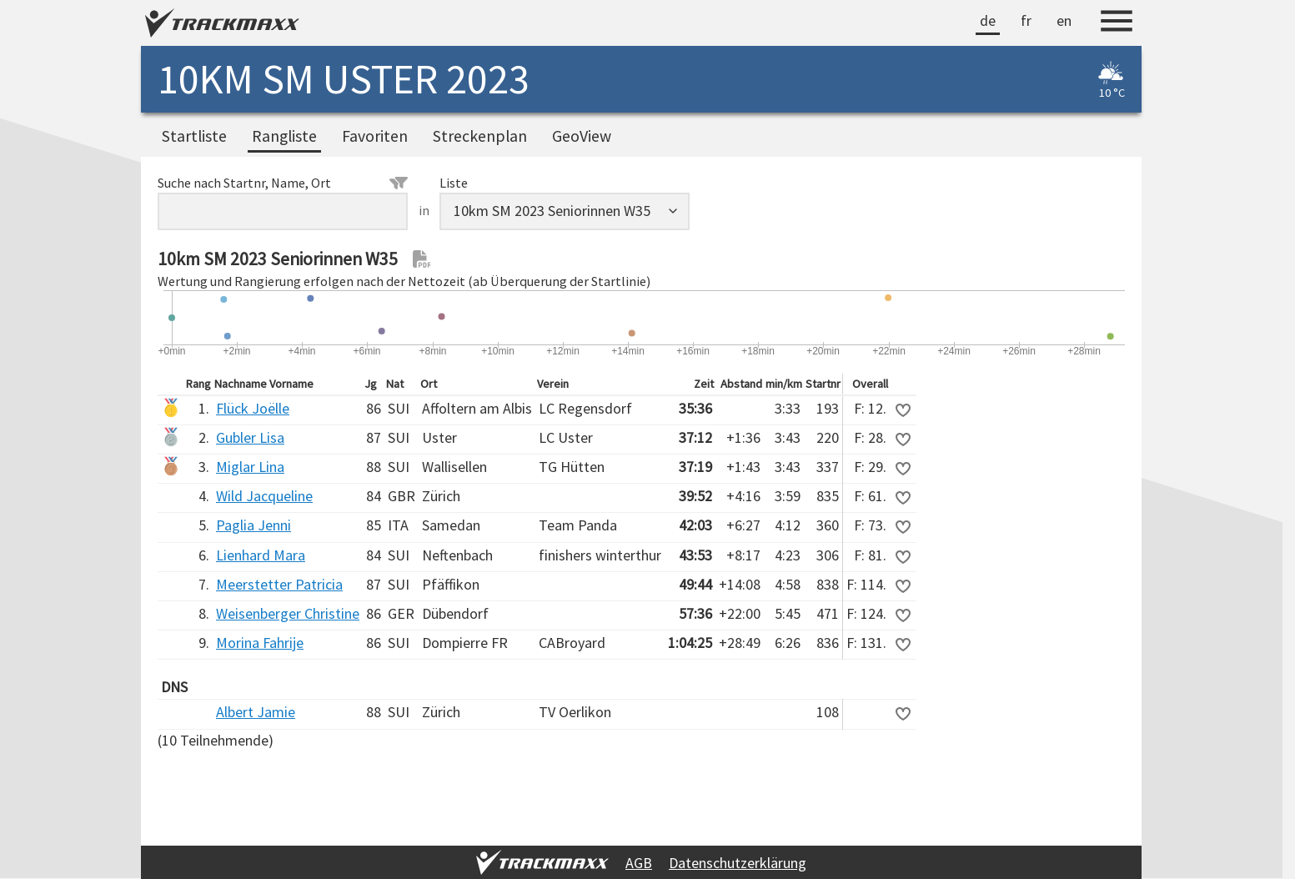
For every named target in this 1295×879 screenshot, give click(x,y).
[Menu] (1116, 23)
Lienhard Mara (260, 555)
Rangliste (284, 136)
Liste (453, 182)
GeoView (581, 136)
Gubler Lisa (250, 437)
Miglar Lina (250, 466)
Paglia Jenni (253, 525)
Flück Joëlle (252, 408)
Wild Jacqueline (264, 495)
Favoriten (375, 136)
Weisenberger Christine (287, 613)
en (1064, 20)
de (988, 20)
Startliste (194, 136)
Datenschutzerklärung (737, 862)
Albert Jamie (255, 711)
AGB (638, 862)
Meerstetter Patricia (279, 584)
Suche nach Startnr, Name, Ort (283, 182)
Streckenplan (480, 136)
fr (1026, 20)
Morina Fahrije (260, 642)
